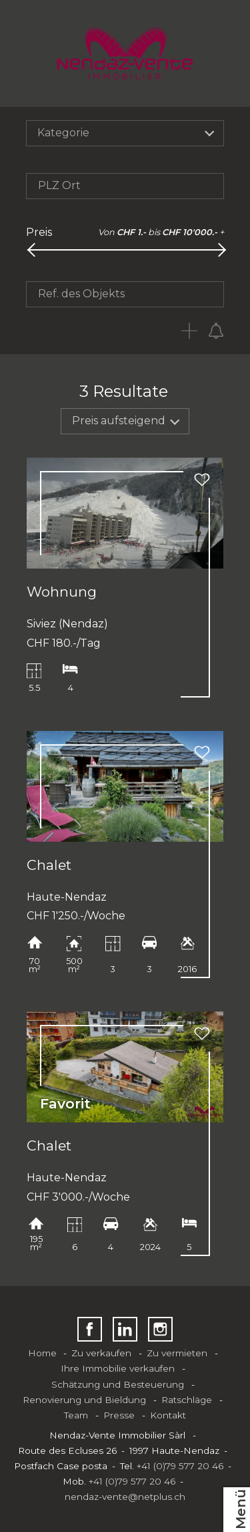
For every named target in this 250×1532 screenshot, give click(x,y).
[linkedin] (125, 1329)
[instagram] (160, 1329)
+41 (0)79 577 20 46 (180, 1466)
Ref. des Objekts (81, 293)
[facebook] (89, 1329)
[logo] (125, 53)
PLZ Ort (59, 185)
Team (76, 1415)
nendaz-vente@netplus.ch (125, 1496)
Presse (119, 1415)
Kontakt (168, 1415)
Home (42, 1353)
